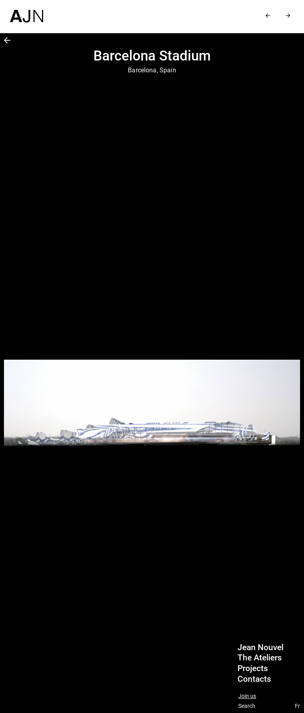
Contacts (254, 679)
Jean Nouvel (260, 647)
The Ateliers (260, 658)
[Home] (26, 11)
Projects (253, 668)
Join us (247, 696)
